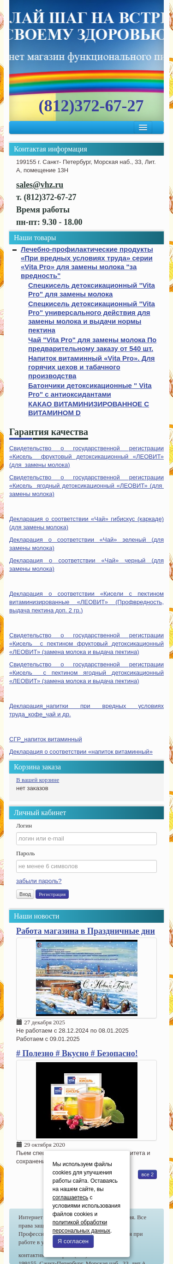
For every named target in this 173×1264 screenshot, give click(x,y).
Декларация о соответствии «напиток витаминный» (81, 751)
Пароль (25, 853)
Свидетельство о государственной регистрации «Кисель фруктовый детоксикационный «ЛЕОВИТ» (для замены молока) (86, 456)
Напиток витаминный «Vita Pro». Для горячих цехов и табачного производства (91, 367)
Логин (24, 825)
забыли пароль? (38, 880)
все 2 (147, 1174)
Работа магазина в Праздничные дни (85, 931)
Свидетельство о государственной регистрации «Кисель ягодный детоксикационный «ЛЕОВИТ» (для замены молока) (86, 485)
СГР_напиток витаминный (45, 739)
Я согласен (73, 1241)
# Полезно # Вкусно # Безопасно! (77, 1053)
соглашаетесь (70, 1197)
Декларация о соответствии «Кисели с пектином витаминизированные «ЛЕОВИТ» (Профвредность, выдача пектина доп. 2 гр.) (86, 602)
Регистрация (52, 894)
